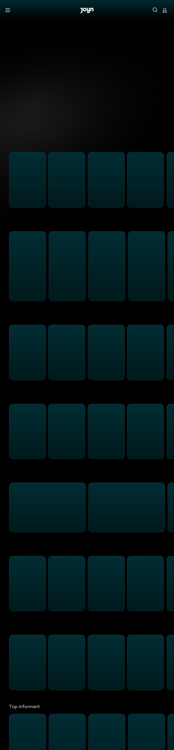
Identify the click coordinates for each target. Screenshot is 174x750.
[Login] (165, 10)
